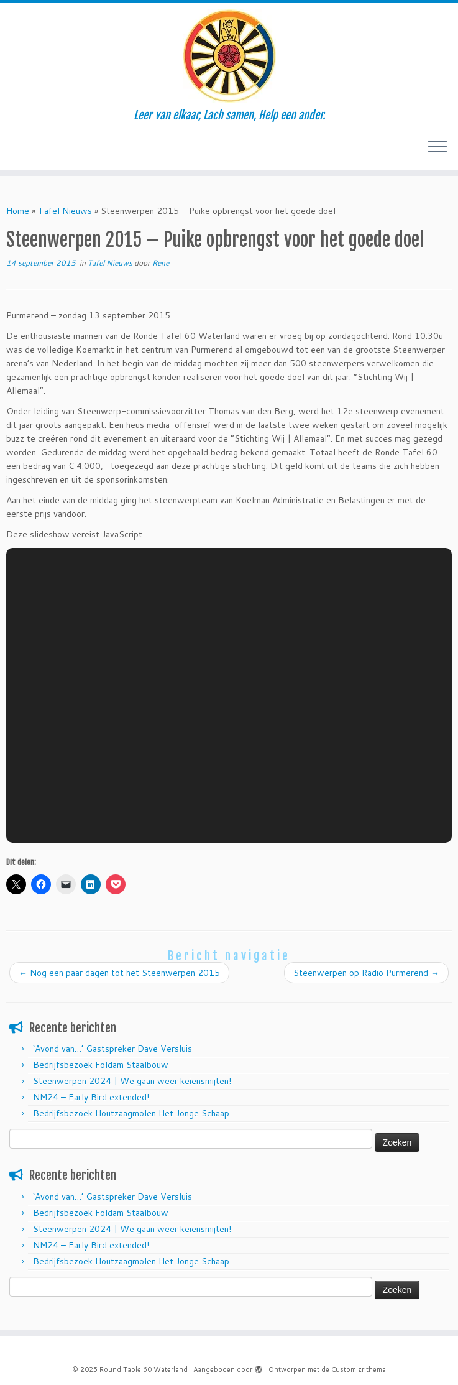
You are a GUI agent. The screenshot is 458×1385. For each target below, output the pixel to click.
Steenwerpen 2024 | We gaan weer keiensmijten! (132, 1081)
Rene (160, 262)
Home (17, 211)
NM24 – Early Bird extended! (91, 1097)
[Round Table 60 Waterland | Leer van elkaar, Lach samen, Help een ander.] (229, 56)
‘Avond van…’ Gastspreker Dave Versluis (112, 1048)
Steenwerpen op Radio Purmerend (366, 972)
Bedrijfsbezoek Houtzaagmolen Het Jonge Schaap (131, 1113)
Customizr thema (358, 1369)
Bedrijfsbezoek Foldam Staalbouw (100, 1064)
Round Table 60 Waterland (143, 1369)
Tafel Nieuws (65, 211)
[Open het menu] (437, 147)
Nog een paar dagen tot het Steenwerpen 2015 (119, 972)
